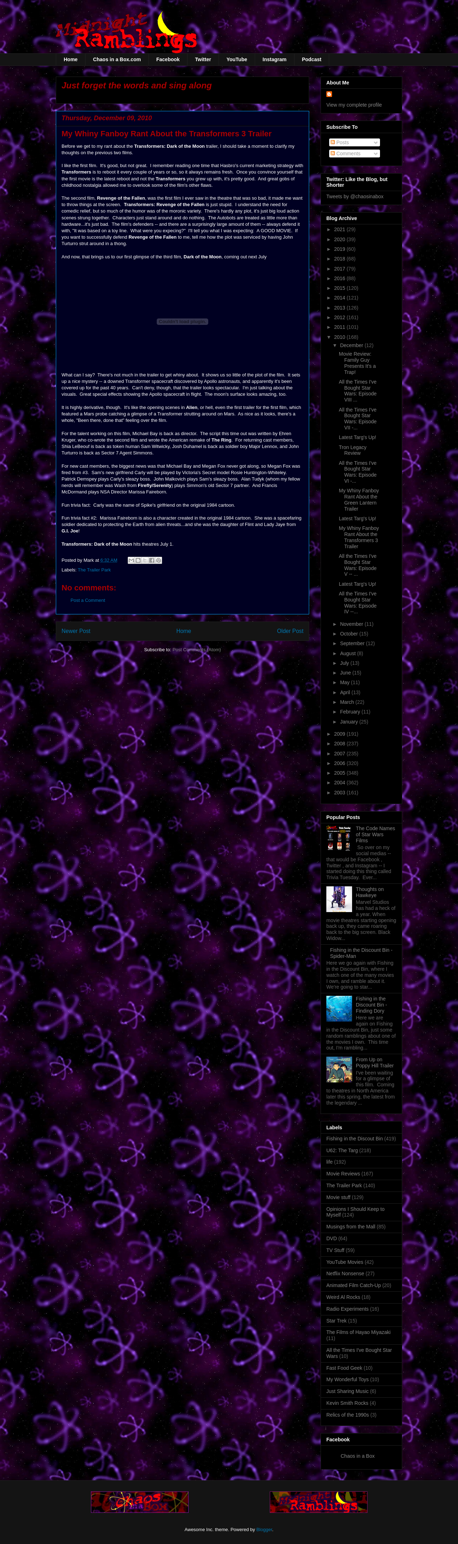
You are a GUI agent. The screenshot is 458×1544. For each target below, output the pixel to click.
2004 (340, 782)
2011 (340, 327)
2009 (340, 734)
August (348, 653)
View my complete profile (354, 105)
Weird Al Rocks (343, 1297)
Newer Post (76, 631)
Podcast (311, 59)
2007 (340, 753)
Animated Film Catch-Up (353, 1285)
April (345, 692)
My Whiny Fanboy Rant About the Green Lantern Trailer (359, 499)
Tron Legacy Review (352, 450)
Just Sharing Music (347, 1391)
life (329, 1162)
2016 (340, 278)
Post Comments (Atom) (196, 649)
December (352, 345)
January (349, 722)
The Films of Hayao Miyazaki (358, 1332)
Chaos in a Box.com (117, 59)
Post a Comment (87, 600)
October (349, 634)
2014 (340, 298)
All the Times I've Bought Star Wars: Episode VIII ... (358, 391)
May (345, 682)
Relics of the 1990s (347, 1415)
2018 (340, 259)
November (352, 624)
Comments (346, 153)
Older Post (290, 631)
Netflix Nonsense (345, 1273)
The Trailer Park (94, 570)
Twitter (203, 59)
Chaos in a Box (358, 1456)
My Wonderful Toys (347, 1379)
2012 (340, 317)
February (350, 712)
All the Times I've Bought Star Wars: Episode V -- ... (358, 565)
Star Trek (336, 1321)
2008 (340, 743)
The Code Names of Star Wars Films (375, 834)
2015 (340, 288)
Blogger (264, 1529)
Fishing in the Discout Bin (354, 1138)
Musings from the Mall (350, 1226)
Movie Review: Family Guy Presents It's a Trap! (357, 363)
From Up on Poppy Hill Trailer (375, 1062)
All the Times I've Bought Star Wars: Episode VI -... (358, 472)
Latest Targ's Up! (357, 437)
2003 (340, 792)
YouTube (236, 59)
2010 (340, 337)
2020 (340, 239)
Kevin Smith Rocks (347, 1403)
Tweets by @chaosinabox (355, 196)
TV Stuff (335, 1250)
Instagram (275, 59)
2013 (340, 308)
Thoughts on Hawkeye (370, 892)
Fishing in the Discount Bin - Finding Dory (371, 1005)
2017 (340, 269)
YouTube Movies (344, 1262)
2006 (340, 763)
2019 (340, 249)
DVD (331, 1238)
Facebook (168, 59)
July (345, 663)
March (347, 702)
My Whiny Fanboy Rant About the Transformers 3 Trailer (359, 537)
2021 (340, 229)
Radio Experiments (347, 1309)
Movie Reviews (343, 1174)
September (353, 643)
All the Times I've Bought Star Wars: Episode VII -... (358, 418)
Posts (340, 142)
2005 (340, 773)
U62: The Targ (342, 1150)
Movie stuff (338, 1197)
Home (71, 59)
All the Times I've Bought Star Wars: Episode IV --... (358, 602)
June (346, 673)
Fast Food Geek (344, 1368)
